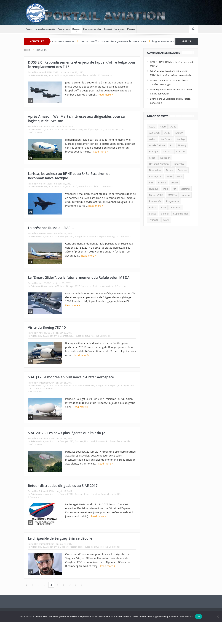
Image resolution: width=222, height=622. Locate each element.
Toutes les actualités (45, 29)
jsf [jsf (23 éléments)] (174, 188)
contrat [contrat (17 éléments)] (180, 151)
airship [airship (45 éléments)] (181, 139)
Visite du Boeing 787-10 (47, 327)
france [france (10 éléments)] (162, 182)
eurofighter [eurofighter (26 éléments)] (155, 176)
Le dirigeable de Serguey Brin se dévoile (60, 538)
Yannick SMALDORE (48, 72)
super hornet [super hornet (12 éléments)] (180, 213)
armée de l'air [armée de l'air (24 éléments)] (157, 145)
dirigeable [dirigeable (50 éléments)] (178, 163)
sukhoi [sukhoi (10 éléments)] (164, 213)
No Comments (35, 132)
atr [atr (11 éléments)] (171, 145)
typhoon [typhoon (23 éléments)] (154, 219)
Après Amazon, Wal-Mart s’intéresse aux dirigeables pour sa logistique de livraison (76, 118)
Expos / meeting (107, 236)
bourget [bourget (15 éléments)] (153, 151)
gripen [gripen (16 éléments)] (174, 182)
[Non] (217, 616)
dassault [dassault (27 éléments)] (165, 157)
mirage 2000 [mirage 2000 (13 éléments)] (156, 195)
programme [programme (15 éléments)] (172, 201)
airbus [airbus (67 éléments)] (152, 139)
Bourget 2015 (66, 236)
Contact (108, 29)
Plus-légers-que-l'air (93, 129)
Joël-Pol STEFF (45, 183)
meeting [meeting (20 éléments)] (185, 188)
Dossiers (76, 29)
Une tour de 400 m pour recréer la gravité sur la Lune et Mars (118, 41)
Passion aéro (64, 29)
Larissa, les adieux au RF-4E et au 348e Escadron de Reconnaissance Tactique (69, 175)
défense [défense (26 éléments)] (182, 170)
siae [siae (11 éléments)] (163, 207)
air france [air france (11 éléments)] (166, 139)
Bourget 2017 (81, 236)
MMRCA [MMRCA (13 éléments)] (172, 195)
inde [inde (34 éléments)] (165, 188)
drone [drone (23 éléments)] (169, 170)
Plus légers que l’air (92, 29)
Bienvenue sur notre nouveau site (61, 41)
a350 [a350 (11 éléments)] (173, 126)
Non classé (71, 186)
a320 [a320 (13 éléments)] (152, 126)
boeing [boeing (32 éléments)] (182, 145)
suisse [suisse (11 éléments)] (152, 213)
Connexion (119, 29)
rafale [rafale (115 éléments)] (152, 207)
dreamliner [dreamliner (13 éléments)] (155, 170)
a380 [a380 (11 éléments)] (167, 132)
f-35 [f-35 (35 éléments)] (179, 176)
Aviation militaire (39, 75)
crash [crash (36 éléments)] (152, 157)
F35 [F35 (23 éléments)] (151, 182)
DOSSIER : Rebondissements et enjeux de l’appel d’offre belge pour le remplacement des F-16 (81, 64)
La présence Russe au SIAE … (51, 228)
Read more (105, 94)
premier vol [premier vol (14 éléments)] (155, 201)
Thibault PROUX (46, 126)
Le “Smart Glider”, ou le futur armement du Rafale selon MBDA (79, 277)
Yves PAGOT (45, 283)
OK (198, 616)
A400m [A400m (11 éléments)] (179, 132)
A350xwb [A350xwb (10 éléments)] (154, 132)
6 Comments (121, 286)
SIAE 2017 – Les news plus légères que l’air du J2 (66, 433)
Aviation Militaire (57, 75)
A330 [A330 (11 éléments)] (163, 126)
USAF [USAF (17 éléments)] (166, 219)
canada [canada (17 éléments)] (167, 151)
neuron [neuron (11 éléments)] (185, 195)
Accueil (29, 29)
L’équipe (131, 29)
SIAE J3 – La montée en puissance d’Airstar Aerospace (71, 377)
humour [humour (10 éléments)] (153, 188)
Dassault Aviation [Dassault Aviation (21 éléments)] (159, 163)
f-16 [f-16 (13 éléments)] (169, 176)
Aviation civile (37, 129)
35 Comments (105, 75)
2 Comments (106, 186)
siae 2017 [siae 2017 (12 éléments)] (175, 207)
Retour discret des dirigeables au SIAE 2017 (63, 485)
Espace (113, 385)
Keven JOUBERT (46, 332)
